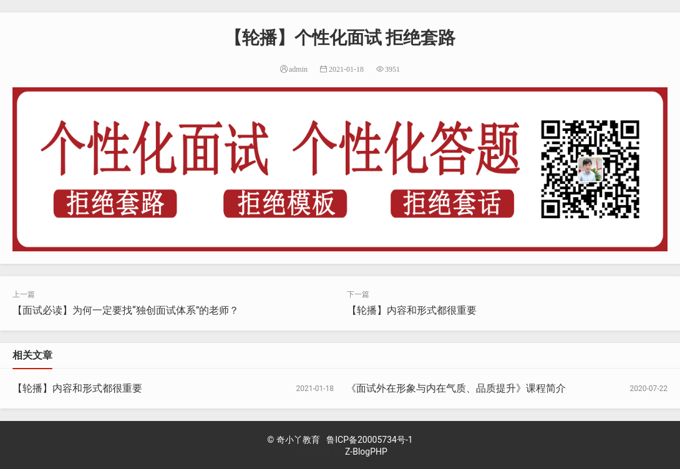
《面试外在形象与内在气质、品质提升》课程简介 (456, 388)
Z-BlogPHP (366, 452)
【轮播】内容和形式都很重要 (412, 310)
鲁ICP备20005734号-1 (369, 440)
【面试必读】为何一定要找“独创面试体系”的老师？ (125, 310)
